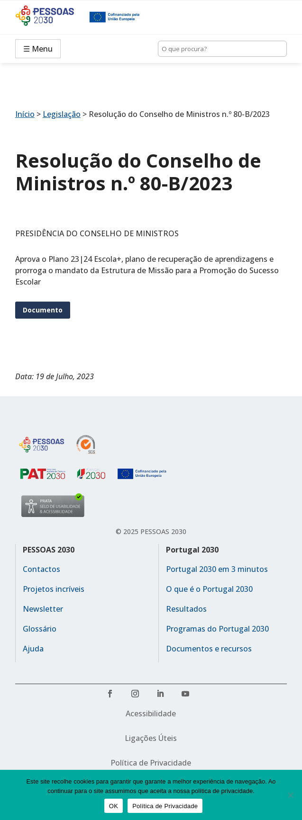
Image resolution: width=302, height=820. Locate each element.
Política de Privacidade (150, 763)
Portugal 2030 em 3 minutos (217, 569)
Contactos (41, 569)
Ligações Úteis (151, 738)
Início (25, 114)
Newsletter (43, 609)
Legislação (62, 114)
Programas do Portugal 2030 (217, 629)
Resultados (186, 609)
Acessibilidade (151, 713)
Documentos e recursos (209, 648)
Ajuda (33, 648)
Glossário (39, 629)
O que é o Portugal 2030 (209, 589)
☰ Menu (38, 49)
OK (113, 806)
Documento (43, 309)
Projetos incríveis (53, 589)
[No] (290, 795)
